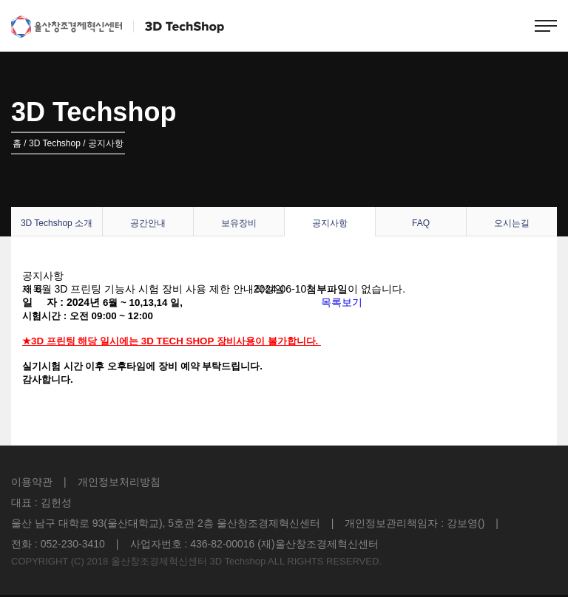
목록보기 (341, 302)
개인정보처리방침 (119, 482)
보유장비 (239, 223)
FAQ (421, 223)
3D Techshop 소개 (56, 223)
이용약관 (32, 482)
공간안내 (148, 223)
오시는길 (512, 223)
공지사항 (330, 223)
